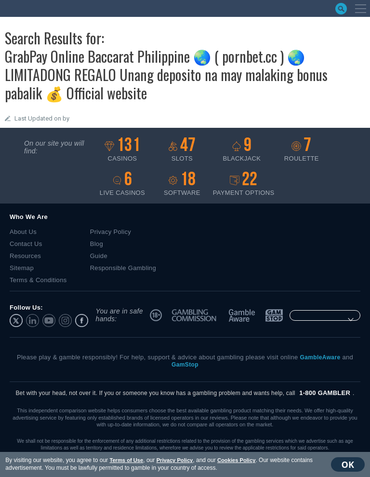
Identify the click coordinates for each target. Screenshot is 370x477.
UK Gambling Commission (195, 315)
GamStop (274, 315)
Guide (98, 255)
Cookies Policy (236, 460)
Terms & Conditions (38, 280)
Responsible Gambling (123, 268)
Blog (96, 243)
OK (348, 464)
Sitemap (22, 268)
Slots (182, 149)
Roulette (301, 149)
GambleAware (243, 315)
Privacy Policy (174, 460)
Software (182, 184)
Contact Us (26, 243)
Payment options (244, 184)
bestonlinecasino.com (52, 8)
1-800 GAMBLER (324, 392)
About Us (23, 231)
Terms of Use (126, 460)
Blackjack (242, 149)
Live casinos (122, 184)
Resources (25, 255)
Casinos (122, 149)
